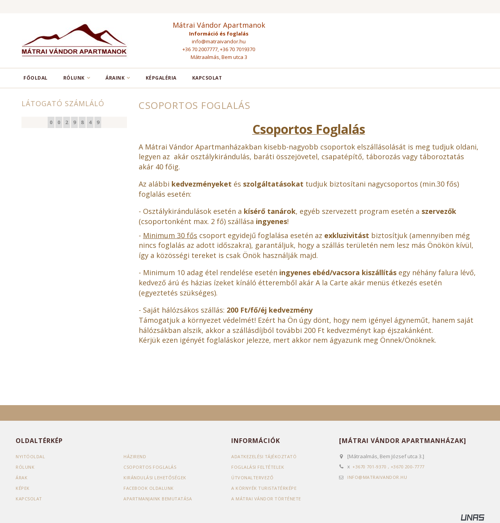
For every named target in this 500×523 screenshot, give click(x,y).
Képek (23, 488)
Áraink (115, 78)
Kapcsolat (207, 78)
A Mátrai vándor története (266, 499)
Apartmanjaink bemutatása (157, 499)
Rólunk (74, 78)
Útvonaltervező (252, 477)
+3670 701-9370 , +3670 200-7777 (388, 467)
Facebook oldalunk (148, 488)
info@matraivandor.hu (219, 41)
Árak (21, 477)
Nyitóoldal (30, 456)
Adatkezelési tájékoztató (263, 456)
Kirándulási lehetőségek (154, 477)
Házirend (134, 456)
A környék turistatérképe (263, 488)
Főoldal (35, 78)
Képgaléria (161, 78)
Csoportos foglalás (149, 467)
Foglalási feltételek (257, 467)
